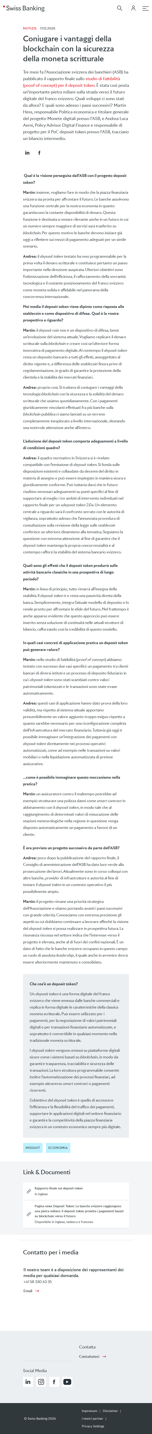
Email (27, 1291)
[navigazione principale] (145, 8)
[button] (27, 152)
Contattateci (89, 1356)
